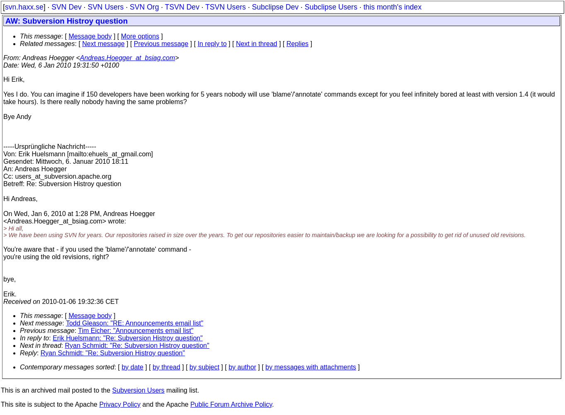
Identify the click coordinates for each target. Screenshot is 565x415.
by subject (204, 367)
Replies (297, 43)
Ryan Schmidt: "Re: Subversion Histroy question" (137, 345)
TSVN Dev (182, 7)
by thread (166, 367)
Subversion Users (138, 390)
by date (132, 367)
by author (242, 367)
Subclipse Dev (275, 7)
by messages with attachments (310, 367)
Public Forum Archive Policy (231, 404)
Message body (90, 36)
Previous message (161, 43)
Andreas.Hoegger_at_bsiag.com (127, 57)
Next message (103, 43)
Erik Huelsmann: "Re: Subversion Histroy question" (128, 338)
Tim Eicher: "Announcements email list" (135, 330)
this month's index (393, 7)
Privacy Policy (120, 404)
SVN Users (105, 7)
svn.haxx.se (24, 7)
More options (140, 36)
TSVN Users (225, 7)
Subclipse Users (331, 7)
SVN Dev (66, 7)
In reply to (212, 43)
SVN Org (144, 7)
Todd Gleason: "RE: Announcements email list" (135, 323)
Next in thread (256, 43)
